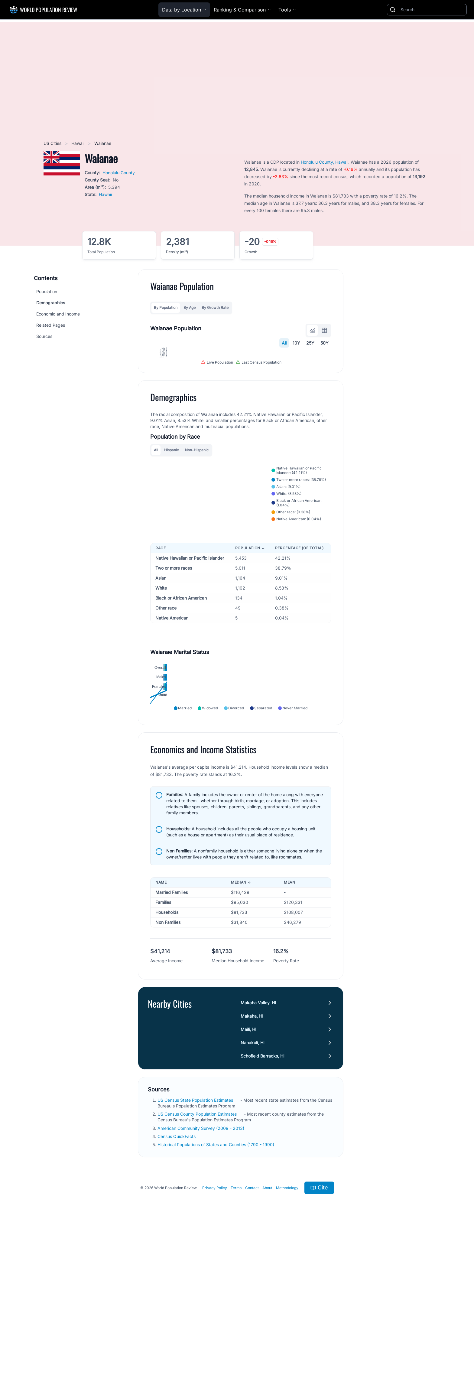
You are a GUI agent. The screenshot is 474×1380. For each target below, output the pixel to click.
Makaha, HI (252, 1163)
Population (46, 291)
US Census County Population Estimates (197, 1261)
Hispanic (171, 564)
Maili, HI (248, 1176)
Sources (44, 336)
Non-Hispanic (197, 564)
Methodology (287, 1335)
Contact (252, 1335)
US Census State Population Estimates (195, 1247)
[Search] (432, 9)
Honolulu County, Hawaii (324, 162)
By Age (189, 307)
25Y (310, 342)
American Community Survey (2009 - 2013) (201, 1275)
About (267, 1335)
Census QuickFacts (177, 1283)
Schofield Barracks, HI (262, 1203)
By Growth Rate (215, 307)
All (284, 342)
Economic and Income (58, 313)
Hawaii (78, 143)
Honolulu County (118, 172)
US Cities (53, 143)
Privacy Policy (214, 1335)
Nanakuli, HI (253, 1189)
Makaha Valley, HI (258, 1150)
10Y (296, 342)
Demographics (50, 302)
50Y (324, 342)
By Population (165, 307)
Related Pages (50, 325)
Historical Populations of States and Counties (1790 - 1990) (216, 1291)
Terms (236, 1335)
